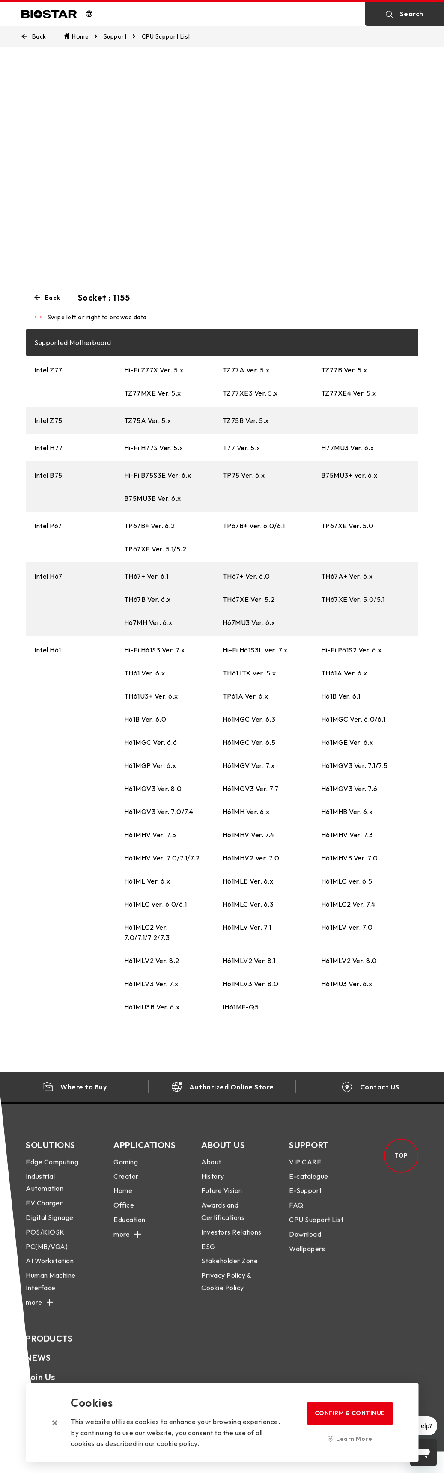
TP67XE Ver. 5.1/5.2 (155, 549)
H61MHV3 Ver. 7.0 (349, 858)
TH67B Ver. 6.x (147, 599)
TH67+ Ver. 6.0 (246, 576)
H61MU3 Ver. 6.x (346, 983)
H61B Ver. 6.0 (145, 719)
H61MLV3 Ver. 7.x (151, 983)
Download (305, 1242)
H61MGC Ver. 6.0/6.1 (353, 719)
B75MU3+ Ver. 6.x (349, 475)
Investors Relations (231, 1240)
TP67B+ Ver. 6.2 (149, 525)
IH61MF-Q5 (241, 1007)
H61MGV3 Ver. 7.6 (349, 788)
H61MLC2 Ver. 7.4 (348, 904)
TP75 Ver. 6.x (244, 475)
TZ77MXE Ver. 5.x (152, 393)
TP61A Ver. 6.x (245, 696)
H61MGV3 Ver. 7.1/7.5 (354, 765)
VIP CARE (305, 1170)
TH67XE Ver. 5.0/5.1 (353, 599)
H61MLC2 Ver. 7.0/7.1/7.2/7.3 (147, 932)
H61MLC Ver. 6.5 (346, 881)
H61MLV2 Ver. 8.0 (349, 960)
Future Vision (221, 1199)
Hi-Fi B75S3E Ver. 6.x (157, 475)
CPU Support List (316, 1228)
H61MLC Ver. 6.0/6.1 (155, 904)
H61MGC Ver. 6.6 (150, 742)
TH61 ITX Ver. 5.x (249, 673)
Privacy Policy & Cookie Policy (226, 1290)
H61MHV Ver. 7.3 (347, 834)
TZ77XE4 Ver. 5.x (348, 393)
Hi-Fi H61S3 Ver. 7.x (154, 650)
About (211, 1170)
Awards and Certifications (222, 1219)
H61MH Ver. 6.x (246, 811)
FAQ (296, 1213)
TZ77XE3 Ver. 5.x (250, 393)
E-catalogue (308, 1185)
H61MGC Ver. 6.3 (249, 719)
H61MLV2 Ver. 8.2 (151, 960)
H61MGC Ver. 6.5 (249, 742)
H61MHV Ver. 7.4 (248, 834)
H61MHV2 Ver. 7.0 (251, 858)
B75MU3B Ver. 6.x (152, 498)
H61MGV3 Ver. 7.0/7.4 (159, 811)
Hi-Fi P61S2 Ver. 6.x (351, 650)
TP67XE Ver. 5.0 (347, 525)
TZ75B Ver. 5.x (246, 420)
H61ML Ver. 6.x (147, 881)
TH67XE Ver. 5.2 (249, 599)
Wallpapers (307, 1257)
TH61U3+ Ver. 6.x (151, 696)
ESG (208, 1255)
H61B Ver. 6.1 (341, 696)
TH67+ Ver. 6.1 (146, 576)
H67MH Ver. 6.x (148, 622)
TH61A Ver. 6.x (344, 673)
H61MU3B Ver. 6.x (152, 1007)
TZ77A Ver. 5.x (246, 370)
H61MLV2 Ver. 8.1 (249, 960)
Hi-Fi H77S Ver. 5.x (153, 447)
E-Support (305, 1199)
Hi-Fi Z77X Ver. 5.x (154, 370)
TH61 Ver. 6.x (144, 673)
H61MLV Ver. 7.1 (247, 927)
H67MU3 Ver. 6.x (249, 622)
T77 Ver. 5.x (241, 447)
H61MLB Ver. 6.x (248, 881)
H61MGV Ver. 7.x (249, 765)
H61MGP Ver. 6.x (150, 765)
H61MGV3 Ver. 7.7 (251, 788)
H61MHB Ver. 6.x (347, 811)
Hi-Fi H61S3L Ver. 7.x (255, 650)
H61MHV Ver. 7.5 (150, 834)
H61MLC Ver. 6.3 (248, 904)
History (212, 1185)
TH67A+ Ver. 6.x (347, 576)
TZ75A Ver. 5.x (147, 420)
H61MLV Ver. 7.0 (347, 927)
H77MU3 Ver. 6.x (347, 447)
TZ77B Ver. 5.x (344, 370)
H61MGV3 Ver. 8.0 (153, 788)
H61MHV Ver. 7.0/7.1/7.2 (162, 858)
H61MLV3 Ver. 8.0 (251, 983)
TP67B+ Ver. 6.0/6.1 (254, 525)
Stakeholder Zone (229, 1269)
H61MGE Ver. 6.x (347, 742)
